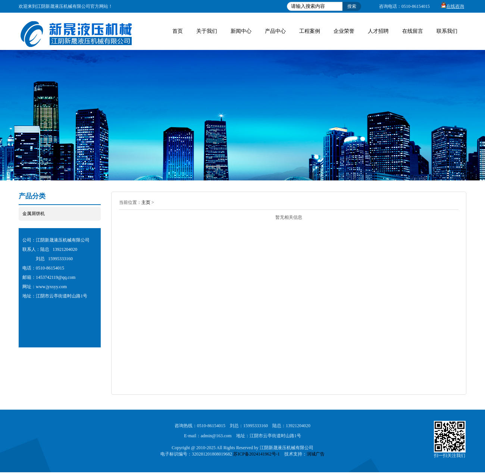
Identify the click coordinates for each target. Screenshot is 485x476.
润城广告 (316, 454)
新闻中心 (241, 31)
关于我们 (206, 31)
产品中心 (275, 31)
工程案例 (309, 31)
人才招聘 (378, 31)
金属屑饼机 (33, 213)
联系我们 (446, 31)
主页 (145, 202)
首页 (177, 31)
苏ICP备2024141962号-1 (256, 454)
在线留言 (412, 31)
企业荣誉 (344, 31)
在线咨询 (450, 6)
